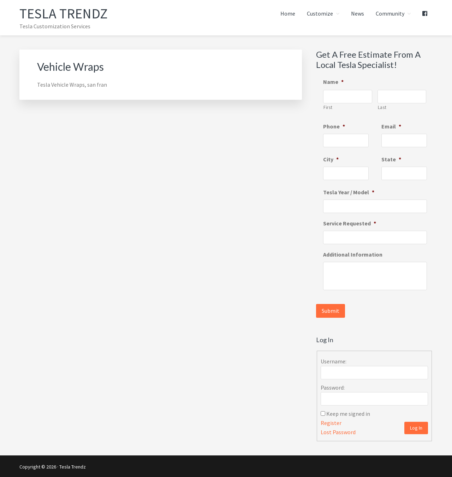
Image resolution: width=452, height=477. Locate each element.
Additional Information (352, 254)
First (327, 107)
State (391, 159)
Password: (333, 386)
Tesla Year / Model (348, 192)
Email (391, 126)
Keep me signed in (348, 412)
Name (333, 81)
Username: (333, 360)
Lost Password (338, 431)
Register (331, 421)
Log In (416, 427)
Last (382, 107)
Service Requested (349, 223)
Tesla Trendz (63, 13)
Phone (334, 126)
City (331, 159)
